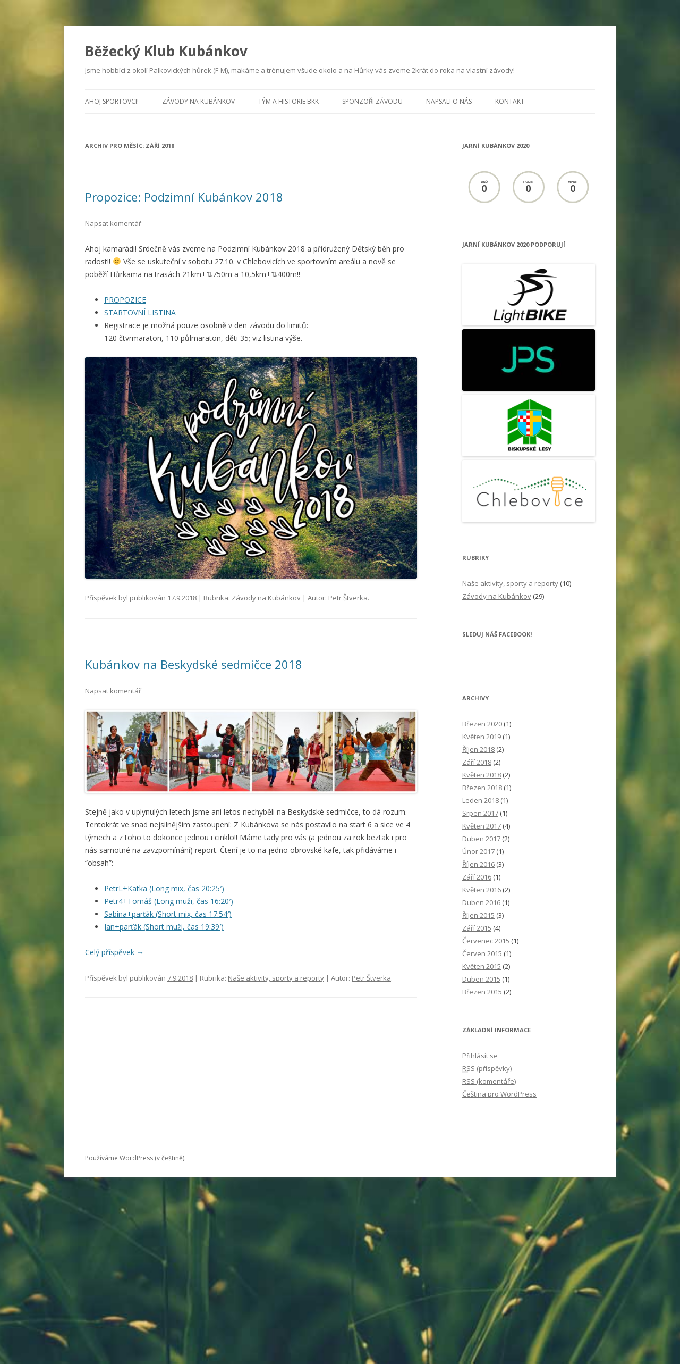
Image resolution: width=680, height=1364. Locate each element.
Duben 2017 (481, 838)
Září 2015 (476, 928)
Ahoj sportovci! (112, 101)
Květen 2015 (481, 966)
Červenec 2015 (485, 940)
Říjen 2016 (478, 864)
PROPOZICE (125, 300)
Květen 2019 (481, 736)
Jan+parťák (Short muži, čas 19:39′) (164, 927)
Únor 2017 (478, 851)
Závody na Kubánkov (198, 101)
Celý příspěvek (114, 952)
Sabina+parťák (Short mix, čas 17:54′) (168, 914)
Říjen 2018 (478, 749)
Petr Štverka (348, 597)
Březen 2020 (482, 724)
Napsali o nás (449, 101)
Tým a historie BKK (288, 101)
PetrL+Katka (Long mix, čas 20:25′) (164, 888)
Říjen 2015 (478, 915)
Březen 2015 (482, 992)
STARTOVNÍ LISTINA (140, 312)
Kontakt (509, 101)
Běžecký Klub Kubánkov (166, 51)
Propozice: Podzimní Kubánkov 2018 (184, 197)
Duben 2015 (481, 979)
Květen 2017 (481, 826)
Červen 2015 (482, 953)
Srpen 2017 (480, 813)
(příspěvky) (487, 1068)
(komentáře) (489, 1081)
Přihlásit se (480, 1055)
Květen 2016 (481, 889)
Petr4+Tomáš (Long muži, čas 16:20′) (168, 901)
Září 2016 (476, 877)
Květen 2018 (481, 775)
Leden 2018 (480, 800)
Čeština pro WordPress (499, 1094)
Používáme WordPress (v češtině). (135, 1157)
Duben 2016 (481, 902)
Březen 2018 (482, 787)
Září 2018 (476, 762)
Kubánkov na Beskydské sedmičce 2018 (193, 664)
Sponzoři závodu (372, 101)
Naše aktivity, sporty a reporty (276, 978)
